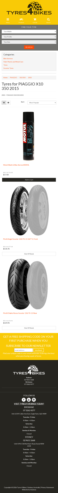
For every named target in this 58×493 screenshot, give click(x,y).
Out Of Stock (29, 254)
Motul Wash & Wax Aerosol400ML (16, 165)
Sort (22, 102)
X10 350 (22, 77)
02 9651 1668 (29, 380)
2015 (30, 77)
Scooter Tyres (8, 68)
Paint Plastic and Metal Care (13, 62)
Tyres (5, 65)
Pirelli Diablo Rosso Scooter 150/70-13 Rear (20, 313)
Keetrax (33, 490)
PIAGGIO (13, 77)
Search (29, 47)
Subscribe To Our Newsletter (28, 345)
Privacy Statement (47, 487)
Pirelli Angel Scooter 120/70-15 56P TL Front (20, 239)
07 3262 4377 (29, 384)
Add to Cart (29, 180)
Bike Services (8, 58)
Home (5, 77)
